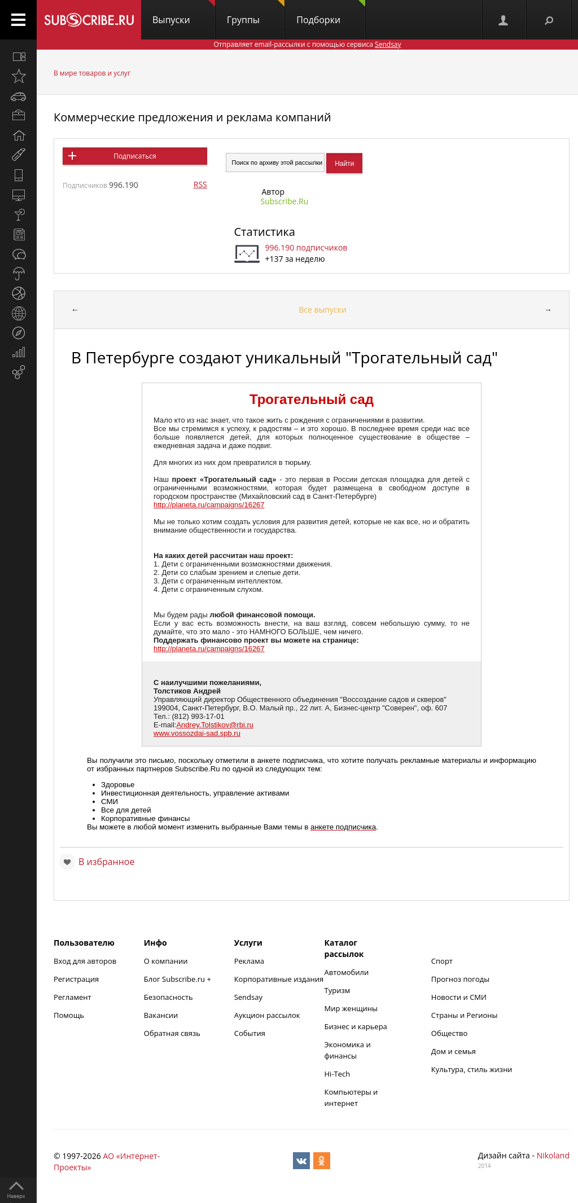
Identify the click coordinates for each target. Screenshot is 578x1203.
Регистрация (76, 979)
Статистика (264, 231)
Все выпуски (323, 309)
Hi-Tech (338, 1074)
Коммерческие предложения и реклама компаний (192, 117)
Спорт (442, 961)
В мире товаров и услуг (92, 73)
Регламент (72, 997)
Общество (449, 1033)
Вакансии (161, 1015)
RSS (200, 184)
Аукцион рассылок (267, 1015)
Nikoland (553, 1155)
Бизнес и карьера (356, 1026)
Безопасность (168, 997)
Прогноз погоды (460, 979)
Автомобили (347, 972)
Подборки (330, 13)
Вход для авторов (85, 961)
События (249, 1033)
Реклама (249, 961)
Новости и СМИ (459, 997)
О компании (166, 961)
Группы (255, 13)
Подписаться (134, 156)
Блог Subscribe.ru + (178, 979)
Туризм (338, 990)
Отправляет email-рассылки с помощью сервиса (307, 44)
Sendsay (248, 997)
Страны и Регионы (464, 1015)
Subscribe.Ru (285, 201)
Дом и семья (453, 1051)
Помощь (69, 1015)
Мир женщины (351, 1008)
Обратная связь (172, 1033)
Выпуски (183, 13)
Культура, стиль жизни (472, 1069)
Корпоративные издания (278, 979)
